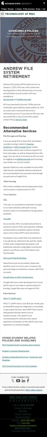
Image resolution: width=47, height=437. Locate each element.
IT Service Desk (20, 119)
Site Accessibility (23, 417)
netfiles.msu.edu (24, 99)
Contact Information (23, 408)
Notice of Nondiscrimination (23, 426)
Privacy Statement (23, 414)
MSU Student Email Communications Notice (21, 345)
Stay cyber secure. (34, 390)
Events (11, 9)
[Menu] (2, 13)
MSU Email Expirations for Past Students (19, 366)
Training (19, 9)
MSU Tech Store (29, 9)
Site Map (23, 411)
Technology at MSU (20, 14)
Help (38, 9)
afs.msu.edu (8, 99)
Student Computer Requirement (15, 351)
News (5, 9)
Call (44, 9)
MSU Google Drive (22, 147)
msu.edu (26, 423)
